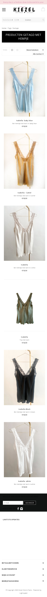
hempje (16, 28)
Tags (9, 28)
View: (5, 50)
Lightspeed (23, 593)
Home (4, 28)
